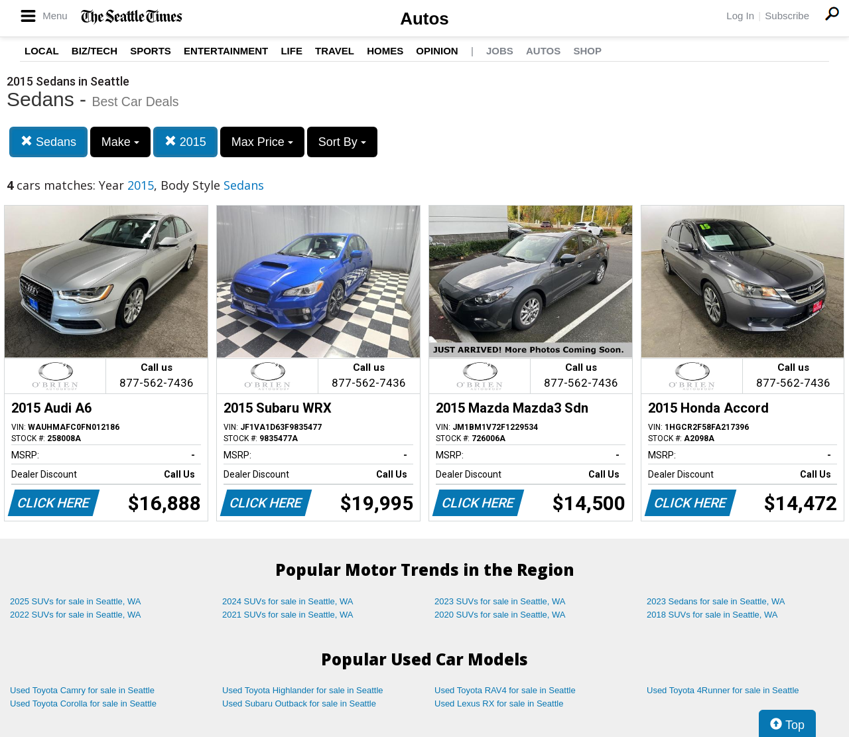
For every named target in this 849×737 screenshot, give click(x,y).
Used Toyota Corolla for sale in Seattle (83, 703)
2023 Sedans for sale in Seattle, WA (716, 601)
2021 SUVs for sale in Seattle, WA (288, 615)
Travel (334, 50)
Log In (740, 15)
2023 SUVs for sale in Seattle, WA (500, 601)
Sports (150, 50)
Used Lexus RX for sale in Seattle (498, 703)
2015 (185, 142)
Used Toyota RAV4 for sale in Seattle (505, 690)
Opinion (437, 50)
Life (291, 50)
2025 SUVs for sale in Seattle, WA (75, 601)
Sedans (48, 142)
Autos (424, 19)
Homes (385, 50)
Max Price (262, 142)
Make (120, 142)
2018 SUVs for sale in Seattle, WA (712, 615)
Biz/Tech (94, 50)
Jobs (499, 50)
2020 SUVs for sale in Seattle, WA (500, 615)
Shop (587, 50)
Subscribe (787, 15)
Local (42, 50)
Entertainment (226, 50)
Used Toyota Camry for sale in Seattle (82, 690)
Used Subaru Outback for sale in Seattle (299, 703)
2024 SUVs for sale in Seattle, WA (288, 601)
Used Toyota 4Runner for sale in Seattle (723, 690)
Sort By (342, 142)
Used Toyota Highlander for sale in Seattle (302, 690)
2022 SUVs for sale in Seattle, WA (75, 615)
